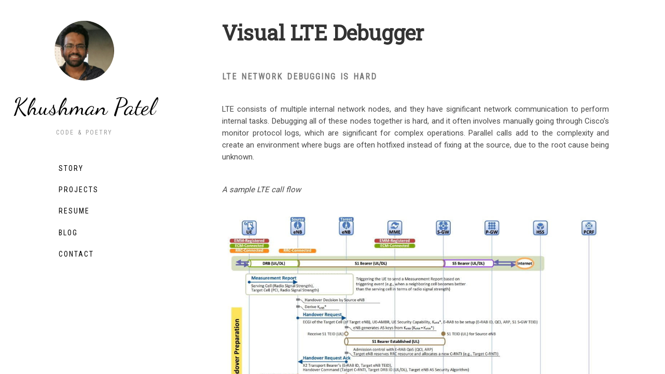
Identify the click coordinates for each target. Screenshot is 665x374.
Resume (74, 211)
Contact (76, 254)
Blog (68, 233)
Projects (79, 189)
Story (71, 168)
